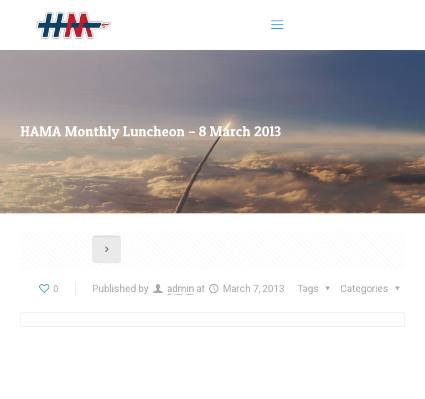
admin (180, 288)
